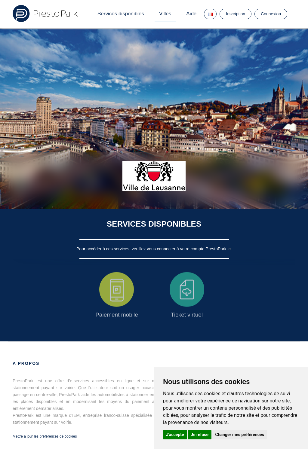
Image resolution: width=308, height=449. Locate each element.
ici (230, 248)
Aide (191, 14)
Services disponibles (120, 14)
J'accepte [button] (175, 434)
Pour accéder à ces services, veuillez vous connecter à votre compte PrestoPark (152, 248)
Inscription (235, 13)
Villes (165, 14)
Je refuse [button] (199, 434)
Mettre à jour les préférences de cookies (45, 436)
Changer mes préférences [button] (239, 434)
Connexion (271, 13)
